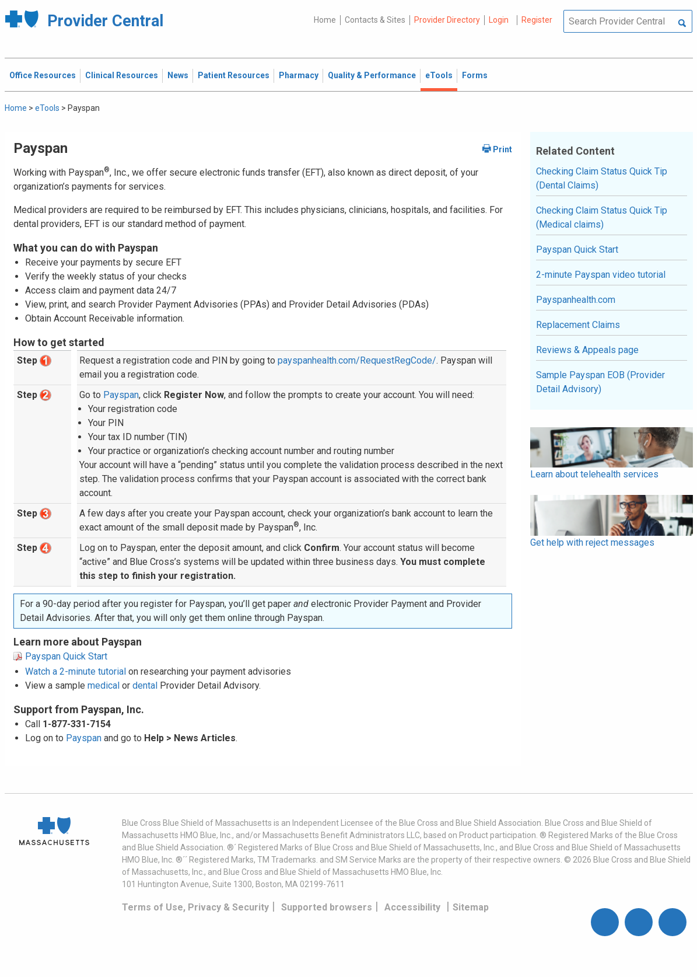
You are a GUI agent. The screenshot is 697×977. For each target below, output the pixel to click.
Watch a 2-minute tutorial (75, 671)
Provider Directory (447, 20)
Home (325, 20)
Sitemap (471, 907)
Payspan (121, 394)
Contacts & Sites (375, 20)
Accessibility (412, 907)
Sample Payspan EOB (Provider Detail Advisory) (600, 382)
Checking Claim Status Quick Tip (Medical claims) (601, 217)
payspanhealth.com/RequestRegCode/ (357, 360)
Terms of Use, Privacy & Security (195, 907)
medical (103, 685)
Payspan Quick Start (66, 656)
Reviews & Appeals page (587, 349)
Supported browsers (326, 907)
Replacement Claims (578, 324)
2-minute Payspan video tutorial (601, 274)
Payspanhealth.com (575, 299)
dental (144, 685)
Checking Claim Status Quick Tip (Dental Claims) (601, 178)
